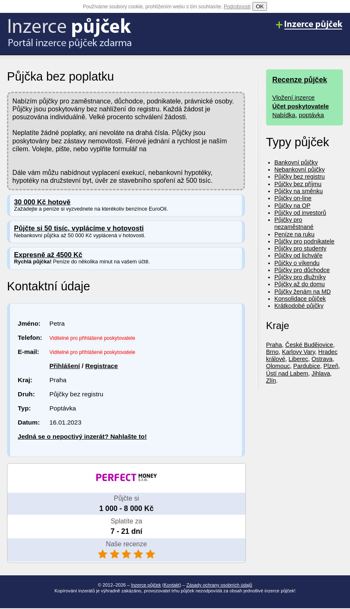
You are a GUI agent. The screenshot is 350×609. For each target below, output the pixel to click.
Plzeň (330, 366)
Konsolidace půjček (300, 298)
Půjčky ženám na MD (302, 291)
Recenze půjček (299, 80)
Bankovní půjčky (296, 162)
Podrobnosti (237, 7)
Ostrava (321, 359)
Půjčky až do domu (299, 284)
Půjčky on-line (293, 198)
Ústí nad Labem (287, 373)
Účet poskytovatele (300, 106)
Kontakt (172, 584)
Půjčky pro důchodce (302, 270)
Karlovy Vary (298, 352)
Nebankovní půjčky (299, 169)
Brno (272, 352)
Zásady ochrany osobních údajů (219, 584)
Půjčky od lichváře (298, 255)
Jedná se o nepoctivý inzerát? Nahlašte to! (82, 436)
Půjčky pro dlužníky (300, 277)
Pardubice (306, 366)
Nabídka (284, 114)
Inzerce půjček (146, 584)
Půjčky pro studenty (300, 248)
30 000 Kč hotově (42, 202)
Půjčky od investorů (300, 212)
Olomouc (278, 366)
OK (260, 6)
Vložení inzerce (293, 97)
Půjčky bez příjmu (298, 184)
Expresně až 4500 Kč (48, 255)
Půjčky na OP (292, 205)
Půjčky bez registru (299, 176)
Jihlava (320, 373)
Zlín (271, 380)
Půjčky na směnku (298, 191)
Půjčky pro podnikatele (304, 241)
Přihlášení (64, 365)
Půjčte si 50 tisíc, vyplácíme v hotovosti (79, 228)
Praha (274, 344)
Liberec (298, 359)
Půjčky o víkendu (297, 263)
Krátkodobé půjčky (298, 305)
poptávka (311, 114)
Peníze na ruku (294, 234)
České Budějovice (309, 344)
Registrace (101, 365)
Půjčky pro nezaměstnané (293, 223)
